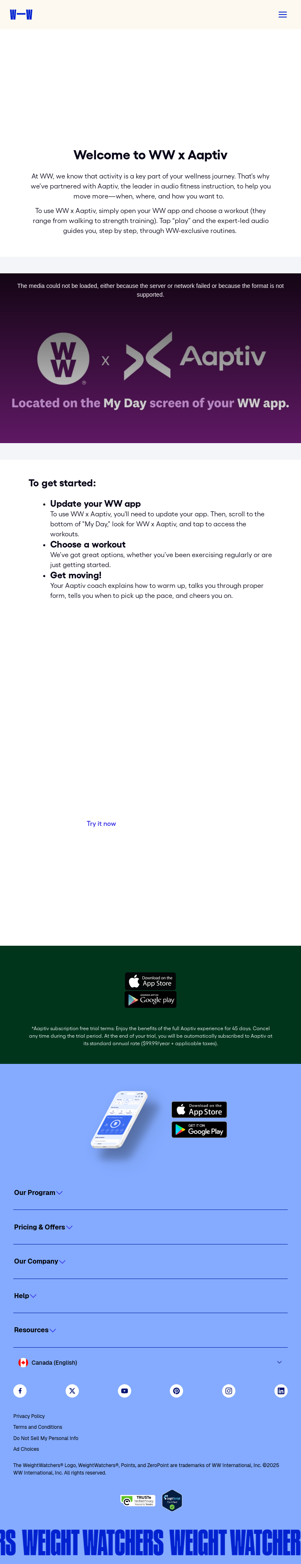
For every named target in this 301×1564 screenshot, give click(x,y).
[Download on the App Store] (199, 1109)
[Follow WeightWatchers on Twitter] (72, 1391)
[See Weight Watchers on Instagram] (228, 1391)
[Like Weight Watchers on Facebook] (20, 1391)
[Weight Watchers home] (21, 15)
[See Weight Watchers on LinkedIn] (281, 1391)
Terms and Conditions (37, 1427)
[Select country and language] (150, 1362)
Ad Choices (26, 1449)
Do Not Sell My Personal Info (45, 1438)
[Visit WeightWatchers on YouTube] (124, 1391)
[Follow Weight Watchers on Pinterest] (176, 1391)
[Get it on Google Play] (199, 1129)
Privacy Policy (29, 1416)
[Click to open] (150, 1192)
